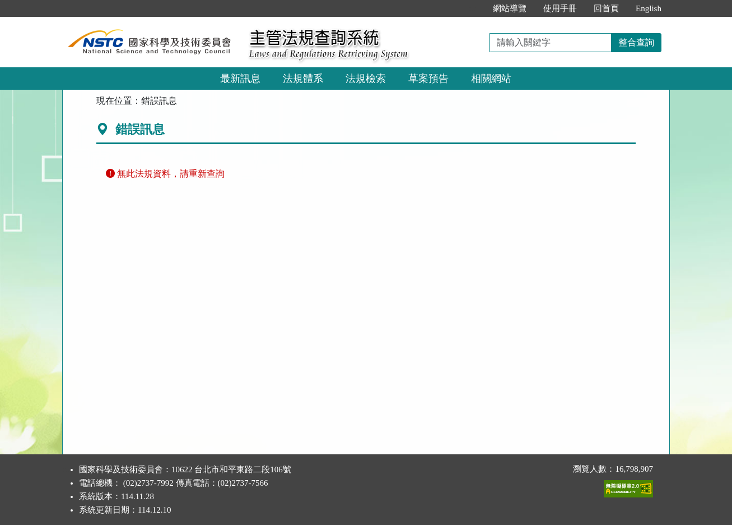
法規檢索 (366, 78)
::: (473, 8)
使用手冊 (560, 8)
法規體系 (303, 78)
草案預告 (428, 78)
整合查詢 (636, 42)
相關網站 (491, 78)
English (648, 8)
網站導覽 (509, 8)
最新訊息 (240, 78)
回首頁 (606, 8)
